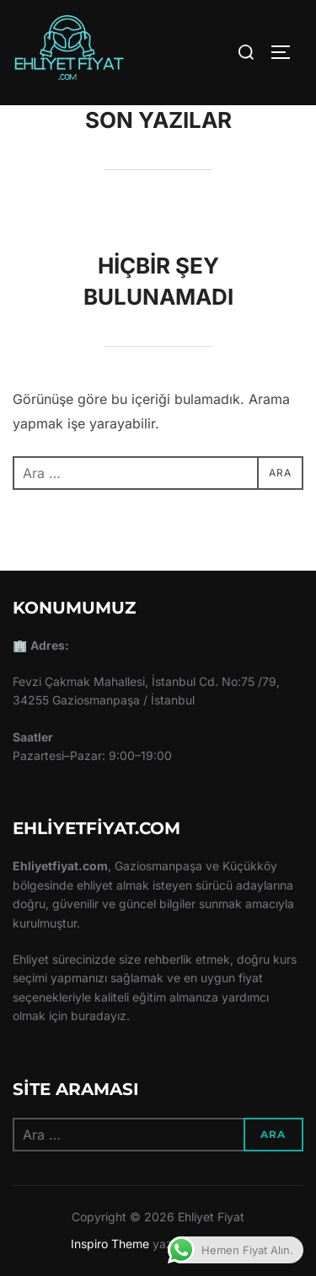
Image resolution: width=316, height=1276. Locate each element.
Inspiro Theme (110, 1243)
